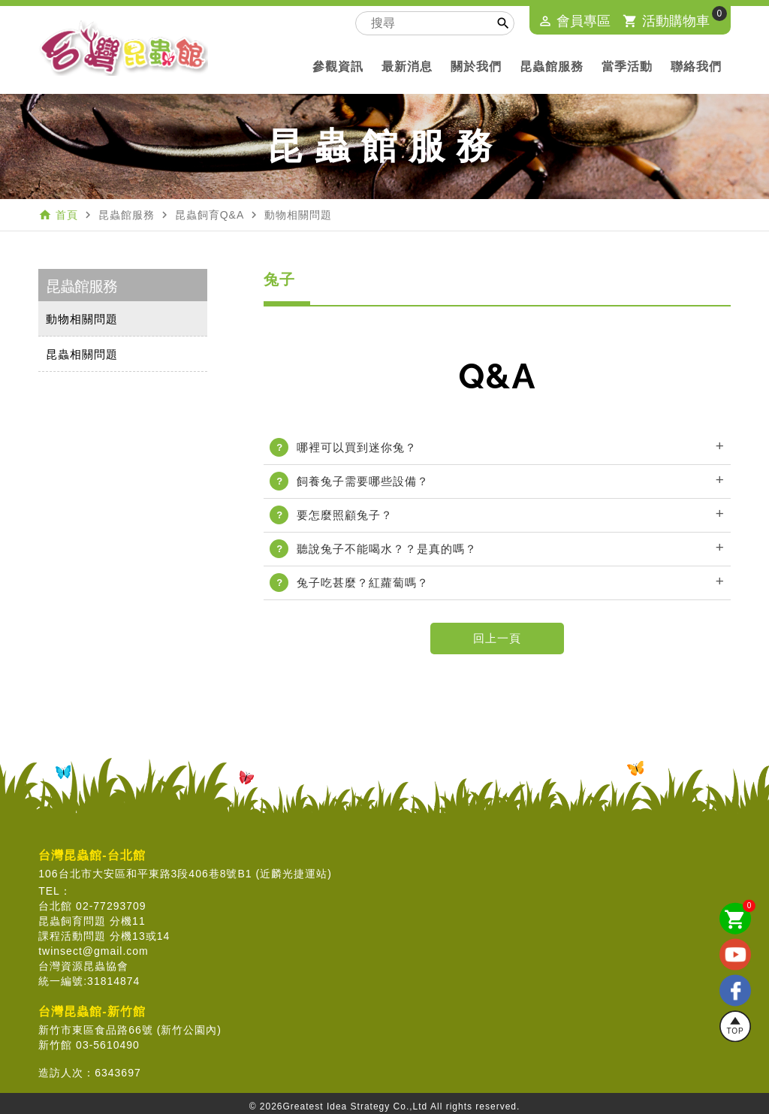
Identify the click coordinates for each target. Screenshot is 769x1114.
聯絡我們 (696, 66)
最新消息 (407, 66)
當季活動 (627, 66)
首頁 (67, 215)
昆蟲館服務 (552, 66)
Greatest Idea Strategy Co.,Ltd (355, 1106)
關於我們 (476, 66)
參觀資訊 (337, 66)
